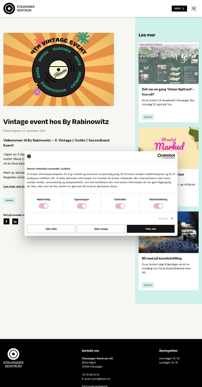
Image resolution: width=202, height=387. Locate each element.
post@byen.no (101, 379)
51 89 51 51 (92, 374)
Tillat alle (150, 228)
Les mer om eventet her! (21, 186)
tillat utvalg (101, 228)
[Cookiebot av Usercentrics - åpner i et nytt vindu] (160, 156)
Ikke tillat (51, 228)
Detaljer (163, 218)
